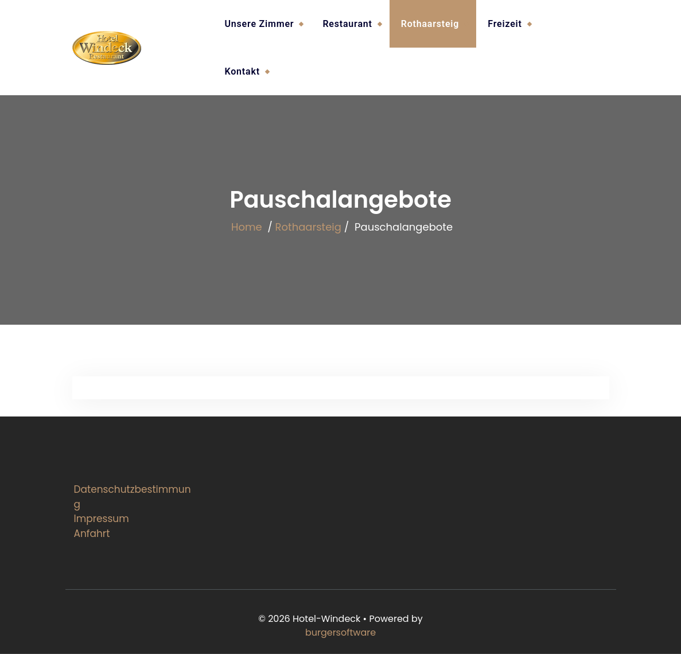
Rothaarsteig (430, 23)
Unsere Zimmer (259, 23)
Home (246, 227)
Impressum (101, 518)
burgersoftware (340, 632)
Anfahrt (92, 533)
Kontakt (242, 71)
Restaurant (347, 23)
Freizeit (505, 23)
